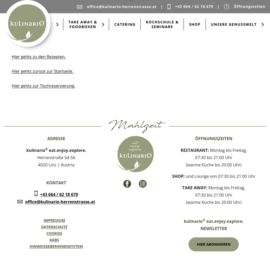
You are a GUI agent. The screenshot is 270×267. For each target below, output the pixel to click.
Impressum (54, 220)
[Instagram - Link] (143, 184)
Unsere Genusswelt (234, 24)
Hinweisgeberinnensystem (56, 246)
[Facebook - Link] (127, 184)
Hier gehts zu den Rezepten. (39, 57)
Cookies (54, 233)
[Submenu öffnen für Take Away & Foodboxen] (103, 24)
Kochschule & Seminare (162, 24)
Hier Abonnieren (214, 244)
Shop (194, 24)
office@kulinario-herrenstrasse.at (60, 202)
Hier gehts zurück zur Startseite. (42, 71)
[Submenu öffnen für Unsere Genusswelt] (262, 24)
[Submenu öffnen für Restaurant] (57, 24)
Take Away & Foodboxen (83, 24)
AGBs (54, 239)
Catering (125, 24)
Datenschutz (54, 226)
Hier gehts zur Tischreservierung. (43, 86)
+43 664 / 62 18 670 (59, 194)
